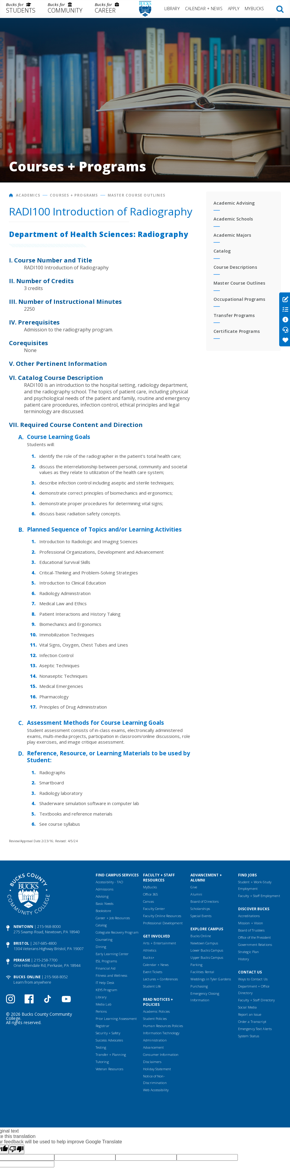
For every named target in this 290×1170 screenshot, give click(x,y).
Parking (196, 964)
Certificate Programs (237, 331)
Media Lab (103, 1004)
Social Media (247, 1007)
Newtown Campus (204, 943)
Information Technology (161, 1033)
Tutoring (102, 1061)
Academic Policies (156, 1011)
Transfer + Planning (111, 1054)
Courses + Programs (74, 195)
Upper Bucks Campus (206, 957)
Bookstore (103, 910)
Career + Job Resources (113, 918)
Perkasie (21, 960)
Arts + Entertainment (159, 943)
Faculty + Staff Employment (259, 895)
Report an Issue (250, 1014)
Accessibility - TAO (109, 882)
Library (172, 8)
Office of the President (254, 937)
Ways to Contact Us (253, 979)
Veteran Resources (109, 1069)
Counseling (104, 939)
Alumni (196, 894)
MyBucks (254, 8)
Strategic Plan (248, 951)
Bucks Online (26, 977)
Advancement (153, 1047)
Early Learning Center (112, 954)
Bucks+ (148, 957)
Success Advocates (109, 1040)
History (243, 959)
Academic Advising (234, 203)
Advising (102, 896)
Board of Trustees (251, 930)
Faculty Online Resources (162, 916)
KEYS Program (106, 990)
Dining (101, 946)
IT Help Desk (105, 982)
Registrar (102, 1025)
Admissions (104, 889)
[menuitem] (21, 9)
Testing (101, 1047)
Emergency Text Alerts (255, 1028)
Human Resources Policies (163, 1025)
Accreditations (249, 916)
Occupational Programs (239, 299)
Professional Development (163, 923)
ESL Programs (106, 961)
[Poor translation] (16, 1149)
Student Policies (155, 1018)
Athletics (149, 950)
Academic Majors (232, 235)
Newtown (23, 926)
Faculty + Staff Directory (256, 1000)
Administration (155, 1040)
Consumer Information (160, 1054)
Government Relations (255, 944)
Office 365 (150, 894)
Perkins (101, 1011)
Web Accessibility (156, 1090)
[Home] (11, 195)
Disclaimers (152, 1061)
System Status (248, 1036)
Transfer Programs (234, 315)
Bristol (21, 943)
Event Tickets (152, 972)
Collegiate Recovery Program (117, 932)
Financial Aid (105, 968)
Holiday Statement (157, 1069)
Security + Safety (108, 1033)
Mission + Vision (250, 923)
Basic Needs (104, 903)
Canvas (148, 901)
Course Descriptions (235, 267)
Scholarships (200, 908)
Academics (28, 195)
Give (193, 887)
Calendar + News (204, 8)
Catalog (222, 251)
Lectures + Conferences (160, 979)
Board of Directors (204, 901)
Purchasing (199, 986)
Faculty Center (154, 908)
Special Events (200, 916)
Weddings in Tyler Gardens (210, 979)
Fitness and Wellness (111, 975)
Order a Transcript (252, 1021)
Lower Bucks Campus (206, 950)
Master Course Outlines (136, 195)
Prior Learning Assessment (116, 1018)
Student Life (152, 986)
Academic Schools (233, 219)
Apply (234, 8)
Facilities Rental (202, 972)
